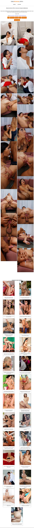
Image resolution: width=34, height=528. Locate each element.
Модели (14, 4)
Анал (8, 17)
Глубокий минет (24, 17)
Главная (12, 524)
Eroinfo (17, 1)
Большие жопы (12, 17)
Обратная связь (21, 524)
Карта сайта (16, 524)
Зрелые (20, 17)
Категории (19, 4)
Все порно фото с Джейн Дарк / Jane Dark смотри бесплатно (18, 15)
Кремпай (16, 17)
